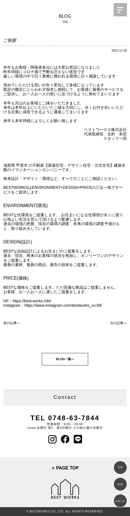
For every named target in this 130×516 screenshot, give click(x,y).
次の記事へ (118, 323)
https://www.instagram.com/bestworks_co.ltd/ (63, 305)
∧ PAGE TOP (65, 468)
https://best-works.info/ (31, 301)
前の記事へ (11, 323)
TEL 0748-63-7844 (65, 418)
